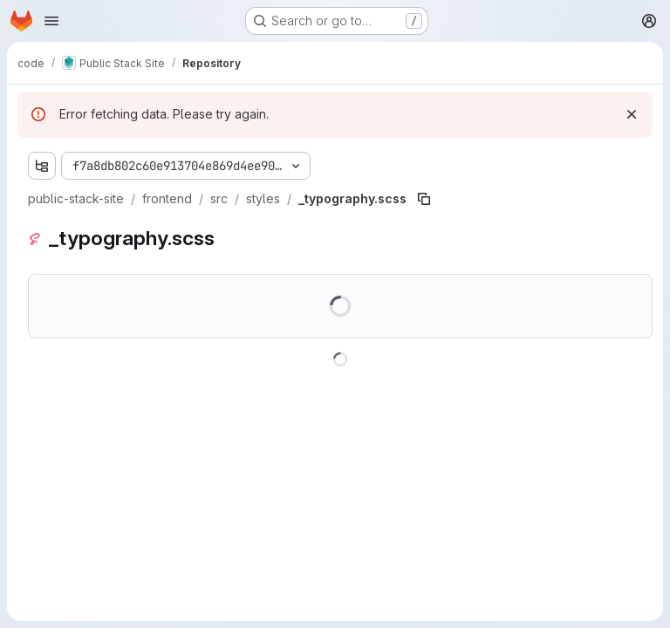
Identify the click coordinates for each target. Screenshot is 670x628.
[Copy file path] (424, 199)
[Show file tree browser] (42, 166)
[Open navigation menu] (51, 21)
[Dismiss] (631, 114)
